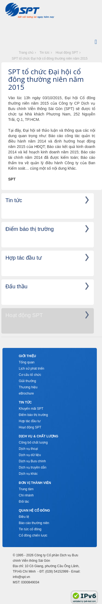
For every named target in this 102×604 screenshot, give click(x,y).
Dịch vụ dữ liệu (30, 455)
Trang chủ (26, 52)
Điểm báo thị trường (33, 415)
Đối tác (24, 501)
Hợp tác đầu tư (30, 421)
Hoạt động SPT (66, 52)
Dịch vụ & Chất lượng (38, 436)
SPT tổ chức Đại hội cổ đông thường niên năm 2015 (50, 58)
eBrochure (26, 393)
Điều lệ (24, 517)
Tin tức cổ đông (30, 529)
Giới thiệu (27, 356)
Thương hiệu (28, 387)
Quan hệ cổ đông (34, 510)
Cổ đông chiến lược (33, 535)
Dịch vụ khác (28, 474)
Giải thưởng (27, 381)
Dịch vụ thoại (28, 449)
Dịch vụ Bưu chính (32, 461)
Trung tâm (26, 489)
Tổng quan (27, 362)
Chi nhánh (26, 495)
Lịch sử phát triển (31, 368)
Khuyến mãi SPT (31, 409)
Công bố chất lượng (33, 442)
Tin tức (44, 52)
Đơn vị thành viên (35, 483)
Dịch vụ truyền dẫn (32, 467)
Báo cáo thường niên (34, 523)
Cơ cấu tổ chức (30, 375)
